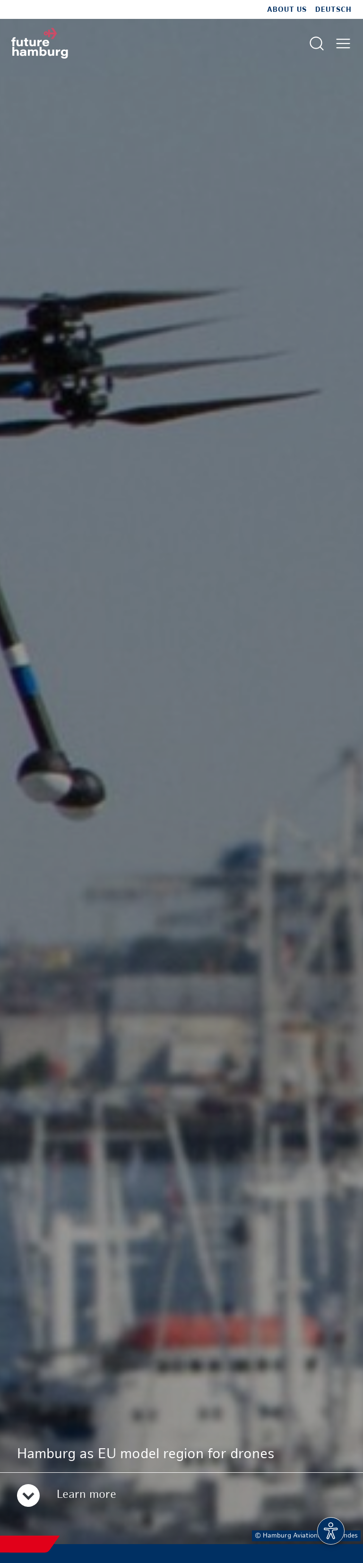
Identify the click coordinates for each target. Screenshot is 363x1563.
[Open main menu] (343, 43)
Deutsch (333, 10)
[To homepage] (39, 43)
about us (287, 10)
